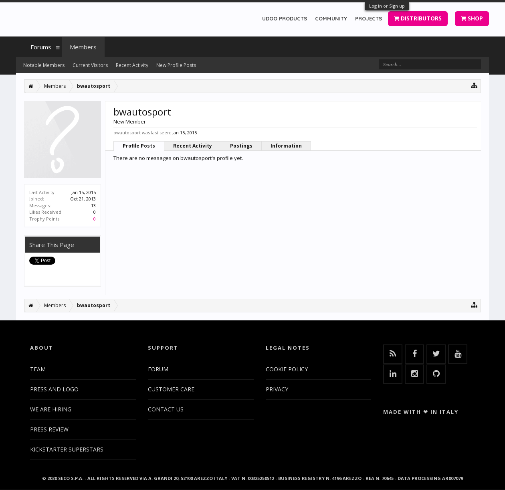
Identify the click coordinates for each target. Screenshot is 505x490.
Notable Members (44, 65)
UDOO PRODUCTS (284, 18)
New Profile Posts (176, 65)
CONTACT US (166, 409)
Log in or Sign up (387, 6)
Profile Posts (139, 145)
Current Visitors (90, 65)
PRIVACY (277, 389)
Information (286, 145)
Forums (40, 47)
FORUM (158, 369)
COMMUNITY (331, 18)
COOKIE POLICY (287, 369)
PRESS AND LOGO (54, 389)
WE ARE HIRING (50, 409)
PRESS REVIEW (49, 429)
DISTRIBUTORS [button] (418, 18)
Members (83, 47)
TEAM (38, 369)
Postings (241, 145)
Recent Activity (192, 145)
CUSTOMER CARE (171, 389)
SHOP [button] (472, 18)
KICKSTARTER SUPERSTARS (66, 449)
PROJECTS (368, 18)
